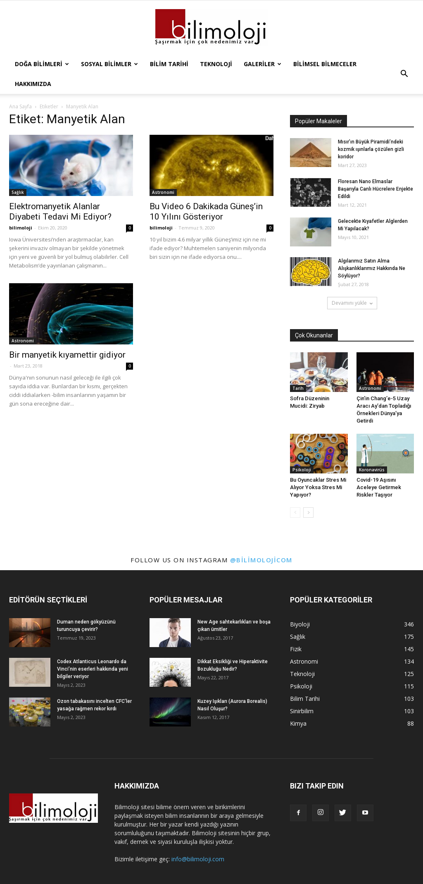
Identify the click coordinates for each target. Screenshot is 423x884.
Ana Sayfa (20, 106)
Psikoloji (301, 470)
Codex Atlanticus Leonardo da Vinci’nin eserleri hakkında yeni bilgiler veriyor (92, 669)
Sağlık (18, 192)
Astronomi (163, 192)
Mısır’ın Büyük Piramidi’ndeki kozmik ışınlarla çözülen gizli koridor (371, 149)
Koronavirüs (372, 470)
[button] (404, 74)
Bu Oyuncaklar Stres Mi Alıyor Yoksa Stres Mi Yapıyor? (318, 487)
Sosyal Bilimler (109, 64)
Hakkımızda (33, 84)
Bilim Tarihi (169, 64)
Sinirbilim (302, 711)
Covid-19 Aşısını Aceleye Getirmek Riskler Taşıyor (378, 487)
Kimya (298, 723)
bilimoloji (20, 228)
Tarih (298, 388)
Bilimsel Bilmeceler (324, 64)
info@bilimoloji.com (197, 859)
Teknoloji (216, 64)
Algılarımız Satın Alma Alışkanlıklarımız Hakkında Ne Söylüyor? (371, 268)
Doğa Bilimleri (42, 64)
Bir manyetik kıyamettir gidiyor (67, 355)
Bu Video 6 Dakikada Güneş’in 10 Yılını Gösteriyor (206, 211)
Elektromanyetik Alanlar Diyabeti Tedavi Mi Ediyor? (60, 211)
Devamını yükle (352, 302)
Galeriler (262, 64)
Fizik (296, 649)
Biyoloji (300, 624)
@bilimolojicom (261, 560)
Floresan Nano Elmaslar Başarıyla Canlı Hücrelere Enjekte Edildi (375, 189)
